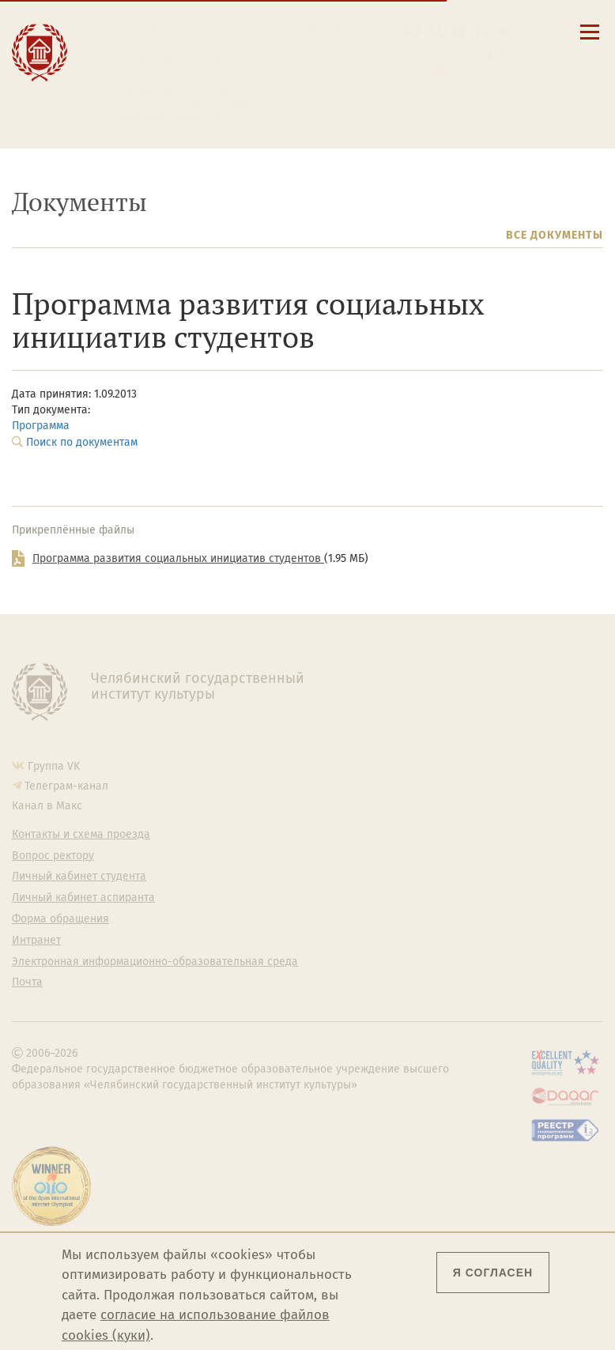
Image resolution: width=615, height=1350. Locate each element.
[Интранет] (482, 31)
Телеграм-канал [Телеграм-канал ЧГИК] (66, 786)
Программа (41, 425)
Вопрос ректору (53, 856)
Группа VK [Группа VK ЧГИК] (54, 766)
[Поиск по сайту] (436, 31)
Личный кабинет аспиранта (186, 89)
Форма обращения (60, 919)
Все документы (554, 235)
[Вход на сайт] (504, 31)
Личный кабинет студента (182, 74)
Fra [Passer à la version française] (517, 55)
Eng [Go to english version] (424, 55)
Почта (27, 982)
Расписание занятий (168, 59)
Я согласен (493, 1272)
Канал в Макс (47, 806)
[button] (414, 31)
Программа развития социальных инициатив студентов (178, 558)
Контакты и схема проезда (184, 44)
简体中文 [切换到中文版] (473, 70)
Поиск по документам (82, 442)
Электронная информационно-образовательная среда (195, 110)
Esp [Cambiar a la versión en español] (471, 55)
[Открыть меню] (589, 41)
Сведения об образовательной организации (230, 29)
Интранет (36, 940)
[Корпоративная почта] (458, 31)
